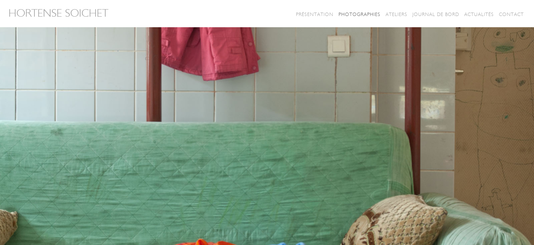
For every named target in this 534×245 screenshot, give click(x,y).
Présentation (314, 14)
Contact (511, 14)
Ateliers (396, 14)
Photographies (359, 14)
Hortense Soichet (58, 13)
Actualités (479, 14)
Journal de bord (435, 14)
